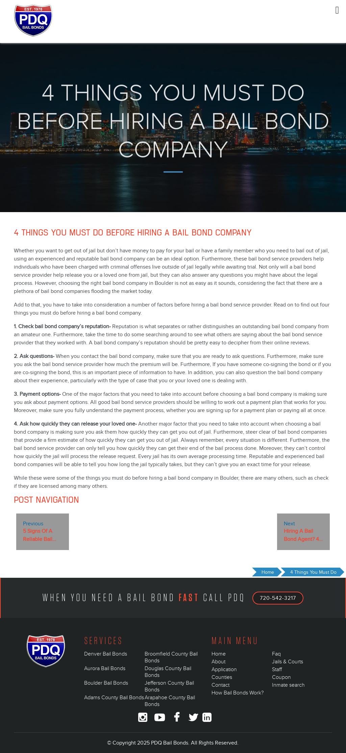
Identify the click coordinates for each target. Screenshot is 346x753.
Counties (222, 677)
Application (224, 669)
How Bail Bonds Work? (238, 692)
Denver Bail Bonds (105, 654)
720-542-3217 (278, 598)
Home (219, 654)
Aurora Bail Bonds (104, 668)
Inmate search (288, 685)
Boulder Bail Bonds (106, 683)
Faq (276, 654)
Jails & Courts (287, 661)
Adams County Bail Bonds (114, 697)
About (218, 661)
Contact (220, 685)
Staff (277, 669)
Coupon (281, 677)
